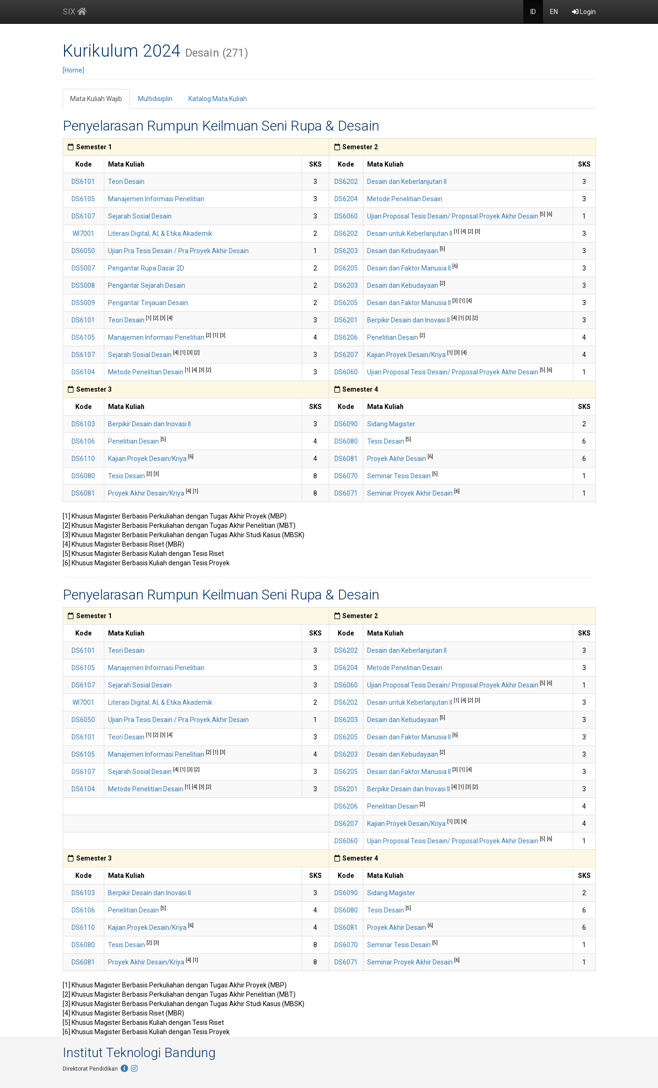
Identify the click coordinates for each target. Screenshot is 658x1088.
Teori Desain (126, 181)
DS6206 (346, 337)
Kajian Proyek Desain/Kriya (407, 354)
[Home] (73, 70)
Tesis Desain (386, 441)
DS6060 (346, 216)
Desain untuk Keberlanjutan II (410, 233)
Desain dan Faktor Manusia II (409, 268)
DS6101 (83, 181)
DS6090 (346, 424)
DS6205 (346, 268)
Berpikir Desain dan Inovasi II (409, 320)
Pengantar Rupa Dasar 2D (146, 268)
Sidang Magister (391, 424)
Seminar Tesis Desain (399, 476)
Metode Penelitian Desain (404, 199)
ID (533, 11)
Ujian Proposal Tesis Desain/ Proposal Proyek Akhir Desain (453, 216)
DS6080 (346, 441)
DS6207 (346, 354)
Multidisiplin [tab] (155, 98)
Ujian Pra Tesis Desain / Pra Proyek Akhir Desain (178, 251)
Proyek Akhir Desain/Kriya (147, 493)
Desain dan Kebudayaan (403, 251)
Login (584, 11)
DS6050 (83, 251)
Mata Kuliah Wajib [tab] (96, 98)
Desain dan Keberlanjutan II (407, 181)
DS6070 (346, 476)
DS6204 (346, 199)
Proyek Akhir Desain (397, 458)
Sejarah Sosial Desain (140, 216)
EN (554, 11)
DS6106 (83, 441)
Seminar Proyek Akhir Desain (410, 493)
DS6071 (346, 493)
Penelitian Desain (393, 337)
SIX (75, 11)
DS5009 (83, 303)
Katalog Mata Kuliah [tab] (217, 98)
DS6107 (83, 216)
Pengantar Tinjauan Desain (148, 303)
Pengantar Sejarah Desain (146, 285)
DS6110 (83, 458)
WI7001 (83, 233)
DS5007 (83, 268)
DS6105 (83, 199)
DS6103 (83, 424)
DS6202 (346, 181)
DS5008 (83, 285)
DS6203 (346, 251)
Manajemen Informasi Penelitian (156, 199)
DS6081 (346, 458)
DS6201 (346, 320)
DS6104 (83, 372)
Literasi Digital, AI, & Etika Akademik (160, 233)
